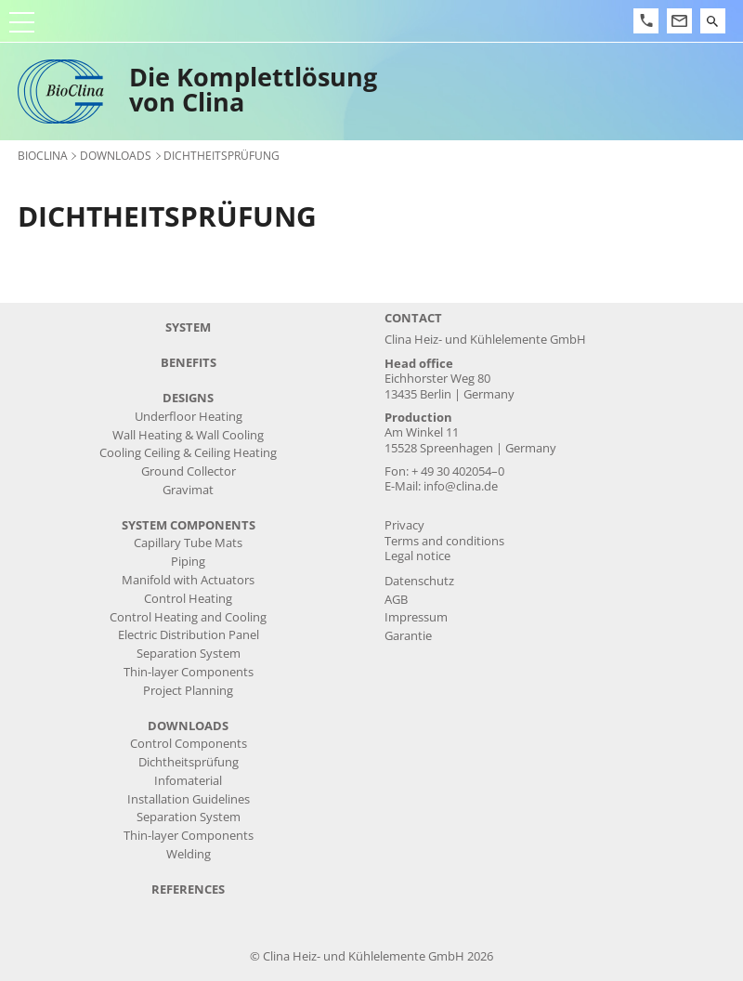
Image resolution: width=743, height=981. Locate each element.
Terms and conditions (444, 541)
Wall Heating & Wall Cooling (188, 435)
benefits (188, 363)
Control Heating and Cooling (188, 617)
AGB (396, 600)
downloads (115, 155)
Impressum (416, 617)
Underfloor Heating (188, 417)
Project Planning (188, 691)
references (188, 889)
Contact (413, 318)
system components (188, 525)
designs (188, 398)
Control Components (188, 744)
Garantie (408, 636)
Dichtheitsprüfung (188, 762)
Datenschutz (419, 581)
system (188, 327)
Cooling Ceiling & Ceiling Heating (188, 453)
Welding (188, 854)
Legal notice (417, 556)
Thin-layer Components (189, 672)
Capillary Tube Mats (188, 543)
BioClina (43, 155)
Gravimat (188, 490)
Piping (188, 561)
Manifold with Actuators (188, 580)
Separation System (189, 653)
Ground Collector (188, 471)
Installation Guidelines (188, 799)
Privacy (404, 525)
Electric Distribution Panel (188, 635)
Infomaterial (188, 781)
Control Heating (188, 599)
